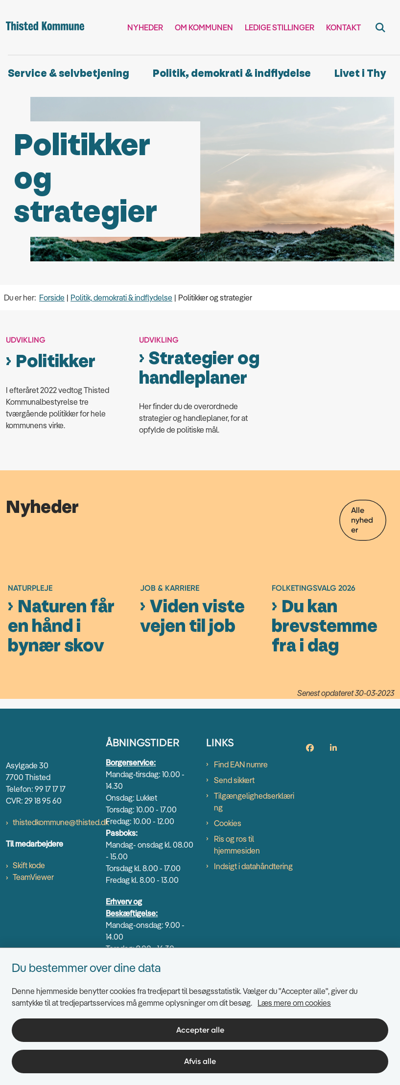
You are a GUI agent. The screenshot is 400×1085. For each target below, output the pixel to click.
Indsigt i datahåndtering (253, 922)
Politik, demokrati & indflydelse (232, 73)
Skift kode (29, 921)
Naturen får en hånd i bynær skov (61, 682)
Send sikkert (234, 836)
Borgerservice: (131, 819)
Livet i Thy (360, 73)
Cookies (227, 879)
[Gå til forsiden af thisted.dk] (42, 27)
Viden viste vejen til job (192, 672)
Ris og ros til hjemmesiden (237, 901)
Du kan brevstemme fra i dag (324, 682)
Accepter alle (200, 1030)
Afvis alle (200, 1061)
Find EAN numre (241, 821)
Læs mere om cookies (294, 1003)
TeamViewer (33, 933)
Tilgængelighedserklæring (254, 858)
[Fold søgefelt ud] (380, 27)
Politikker (55, 361)
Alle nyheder (362, 520)
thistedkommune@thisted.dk (61, 878)
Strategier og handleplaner (199, 368)
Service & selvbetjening (68, 73)
